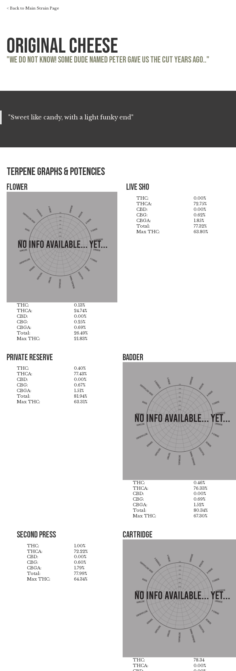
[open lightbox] (62, 247)
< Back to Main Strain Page (33, 9)
